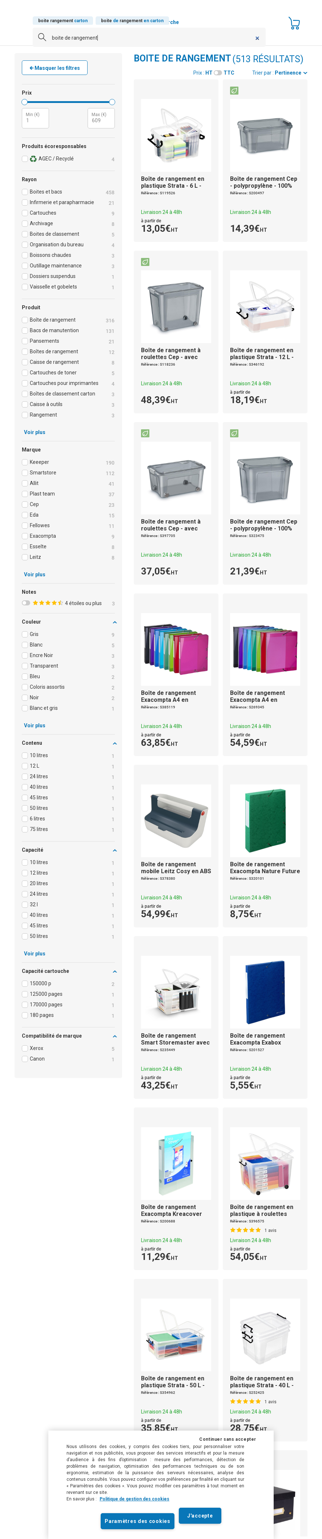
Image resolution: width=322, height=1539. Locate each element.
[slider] (24, 102)
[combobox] (149, 38)
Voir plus (34, 432)
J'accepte (200, 1516)
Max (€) (99, 114)
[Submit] (40, 39)
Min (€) (33, 114)
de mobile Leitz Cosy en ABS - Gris (176, 871)
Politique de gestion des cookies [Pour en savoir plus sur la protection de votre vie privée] (134, 1499)
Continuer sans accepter (227, 1439)
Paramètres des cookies (137, 1521)
